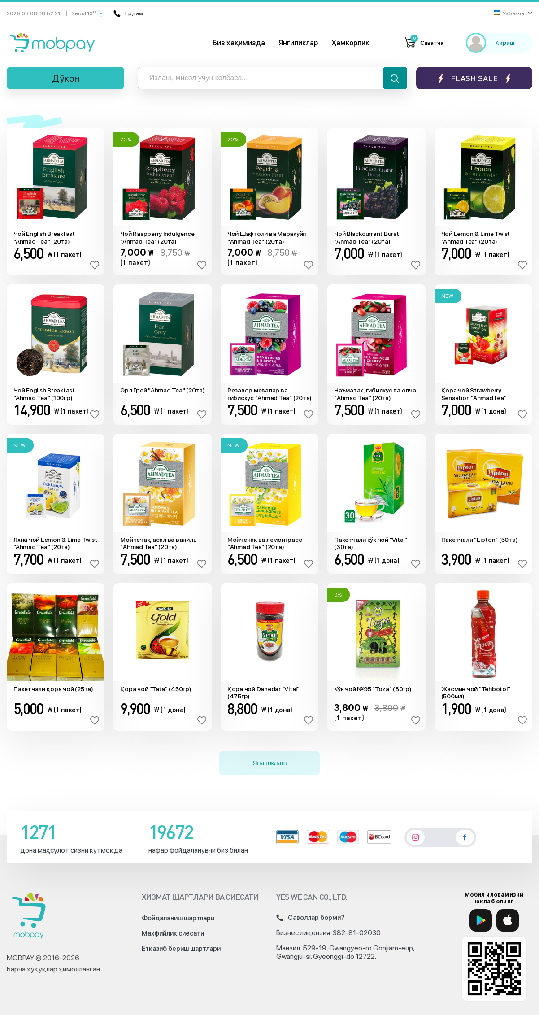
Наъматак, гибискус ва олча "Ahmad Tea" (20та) (375, 394)
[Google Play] (480, 920)
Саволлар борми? (310, 918)
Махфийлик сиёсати (173, 933)
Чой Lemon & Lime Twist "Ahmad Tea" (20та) (475, 237)
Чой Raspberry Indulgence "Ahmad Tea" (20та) (157, 237)
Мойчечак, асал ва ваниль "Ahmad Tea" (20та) (158, 543)
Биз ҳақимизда (239, 43)
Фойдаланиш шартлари (178, 918)
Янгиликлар (298, 43)
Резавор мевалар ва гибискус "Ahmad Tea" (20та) (269, 394)
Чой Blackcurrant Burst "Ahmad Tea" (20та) (366, 237)
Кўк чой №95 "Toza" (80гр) (373, 689)
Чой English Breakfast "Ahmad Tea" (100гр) (44, 394)
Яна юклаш (269, 763)
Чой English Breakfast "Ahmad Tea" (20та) (44, 237)
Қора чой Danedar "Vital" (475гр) (263, 692)
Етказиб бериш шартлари (181, 949)
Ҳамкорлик (350, 43)
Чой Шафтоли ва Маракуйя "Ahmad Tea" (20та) (266, 237)
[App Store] (507, 920)
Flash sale (474, 78)
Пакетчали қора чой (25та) (53, 689)
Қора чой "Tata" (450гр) (155, 689)
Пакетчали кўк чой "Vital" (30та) (370, 543)
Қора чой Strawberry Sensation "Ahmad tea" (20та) (474, 394)
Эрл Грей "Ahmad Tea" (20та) (162, 390)
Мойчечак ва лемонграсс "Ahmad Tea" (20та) (264, 543)
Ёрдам (128, 13)
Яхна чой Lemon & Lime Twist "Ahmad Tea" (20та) (55, 543)
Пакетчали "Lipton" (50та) (479, 539)
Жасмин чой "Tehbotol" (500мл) (475, 692)
